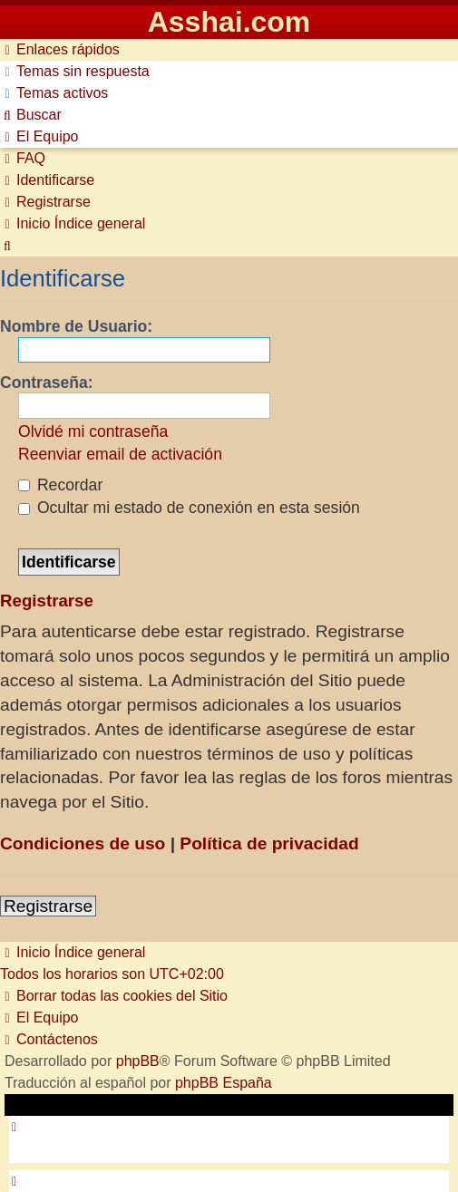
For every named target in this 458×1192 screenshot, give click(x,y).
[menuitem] (75, 71)
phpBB (138, 1061)
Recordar (60, 485)
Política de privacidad (269, 843)
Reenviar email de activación (120, 454)
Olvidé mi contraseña (93, 431)
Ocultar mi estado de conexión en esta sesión (189, 508)
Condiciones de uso (82, 843)
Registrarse (48, 906)
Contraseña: (46, 382)
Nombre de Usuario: (76, 326)
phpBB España (223, 1082)
